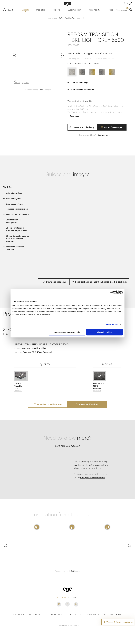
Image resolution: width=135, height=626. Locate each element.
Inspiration (40, 10)
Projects (56, 10)
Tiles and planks (74, 58)
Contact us (104, 135)
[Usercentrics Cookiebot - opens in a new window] (111, 292)
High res (25, 83)
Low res (17, 83)
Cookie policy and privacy (68, 616)
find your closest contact (92, 468)
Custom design (74, 10)
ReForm (88, 58)
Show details (112, 324)
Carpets (25, 10)
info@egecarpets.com (95, 605)
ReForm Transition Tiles (104, 58)
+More (110, 10)
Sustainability (94, 10)
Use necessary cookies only (67, 332)
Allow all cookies (104, 332)
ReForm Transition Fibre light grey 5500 (72, 18)
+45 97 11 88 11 (75, 605)
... (49, 18)
